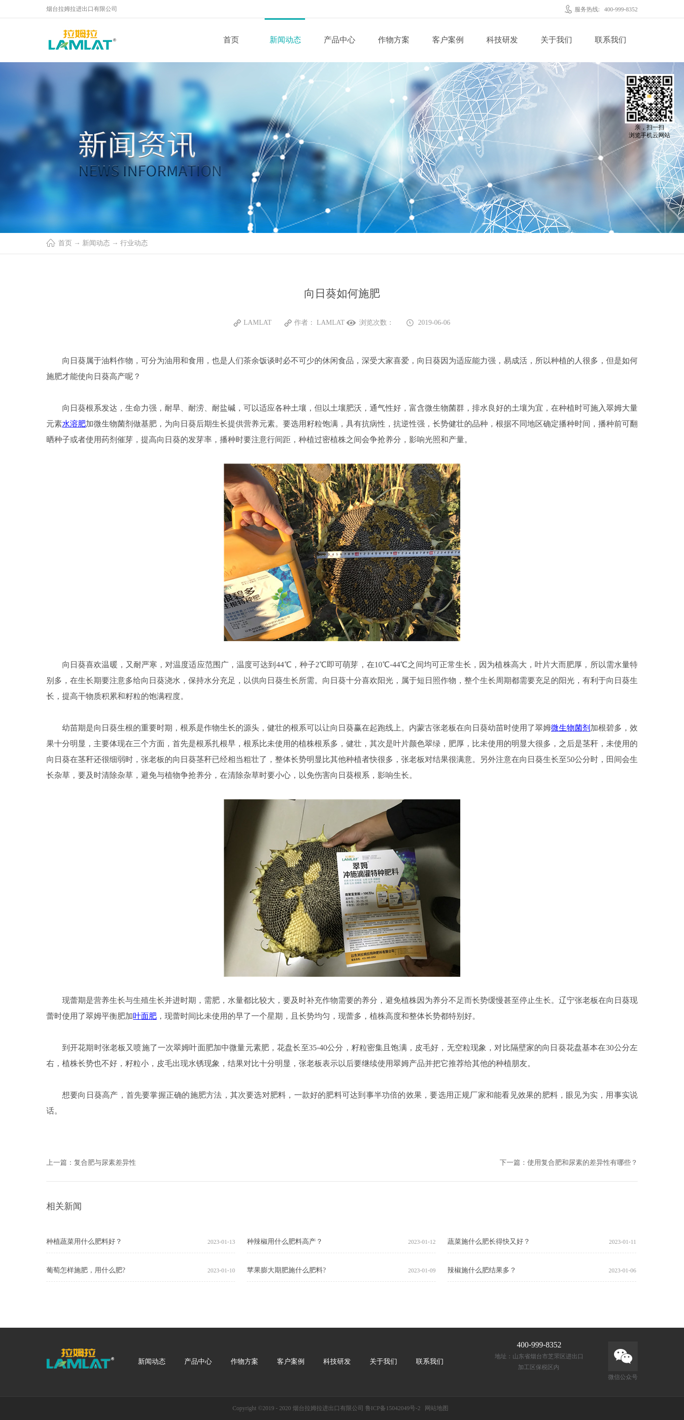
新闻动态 (96, 243)
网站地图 (435, 1408)
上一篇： (91, 1162)
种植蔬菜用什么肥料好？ (84, 1241)
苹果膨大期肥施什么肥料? (286, 1270)
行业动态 (134, 243)
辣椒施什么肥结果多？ (481, 1270)
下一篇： (569, 1162)
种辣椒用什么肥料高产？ (285, 1241)
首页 (231, 40)
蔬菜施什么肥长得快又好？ (488, 1241)
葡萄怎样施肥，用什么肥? (85, 1270)
